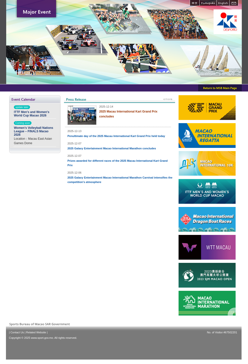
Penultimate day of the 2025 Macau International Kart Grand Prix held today (116, 136)
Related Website (36, 332)
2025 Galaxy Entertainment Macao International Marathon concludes (111, 148)
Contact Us (17, 332)
